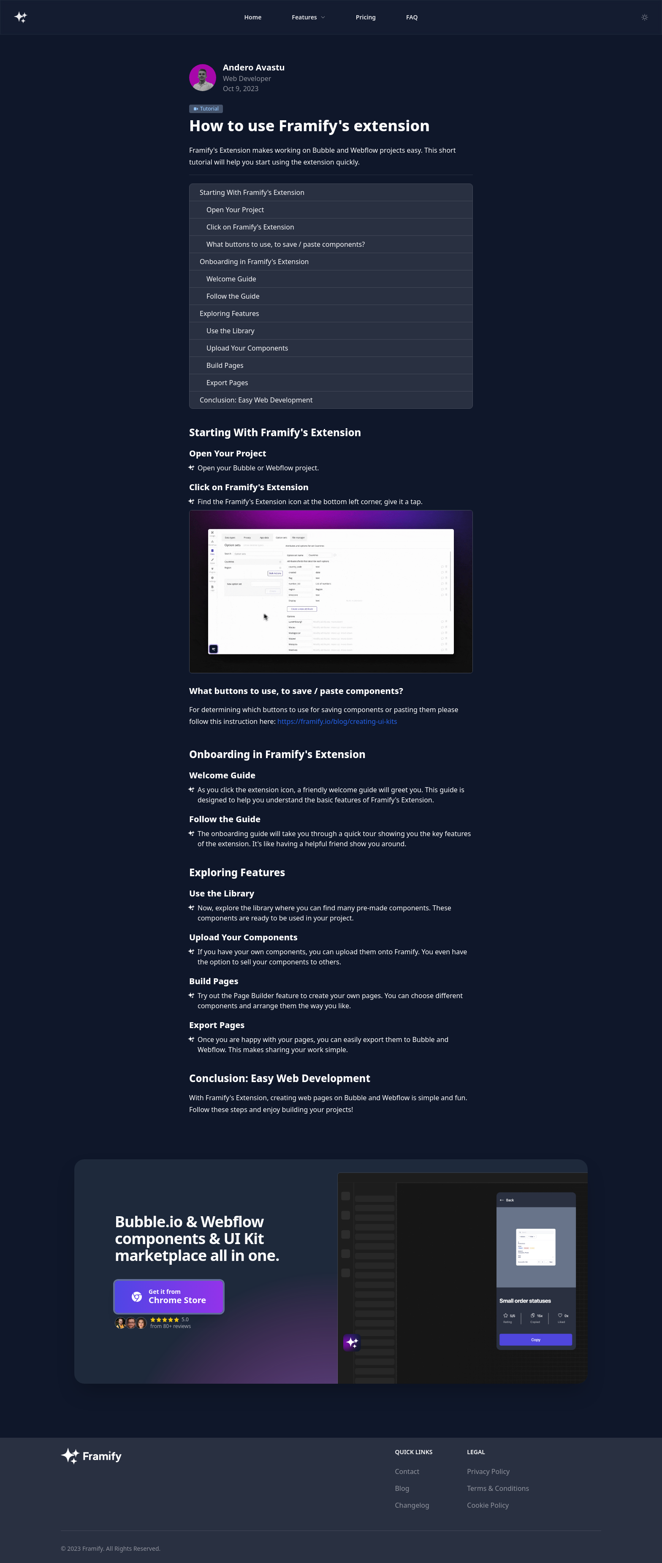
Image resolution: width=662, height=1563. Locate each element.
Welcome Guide (231, 278)
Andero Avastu (254, 67)
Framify (92, 1548)
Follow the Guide (233, 296)
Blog (402, 1488)
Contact (407, 1471)
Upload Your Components (247, 348)
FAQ (412, 17)
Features (308, 17)
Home (252, 17)
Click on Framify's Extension (250, 227)
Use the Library (230, 330)
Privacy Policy (488, 1471)
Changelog (412, 1505)
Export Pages (227, 382)
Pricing (366, 17)
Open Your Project (235, 209)
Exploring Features (229, 313)
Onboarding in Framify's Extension (254, 261)
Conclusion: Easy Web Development (256, 400)
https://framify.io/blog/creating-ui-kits (337, 721)
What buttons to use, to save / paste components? (285, 244)
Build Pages (225, 365)
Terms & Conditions (498, 1488)
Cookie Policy (488, 1505)
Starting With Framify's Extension (252, 192)
